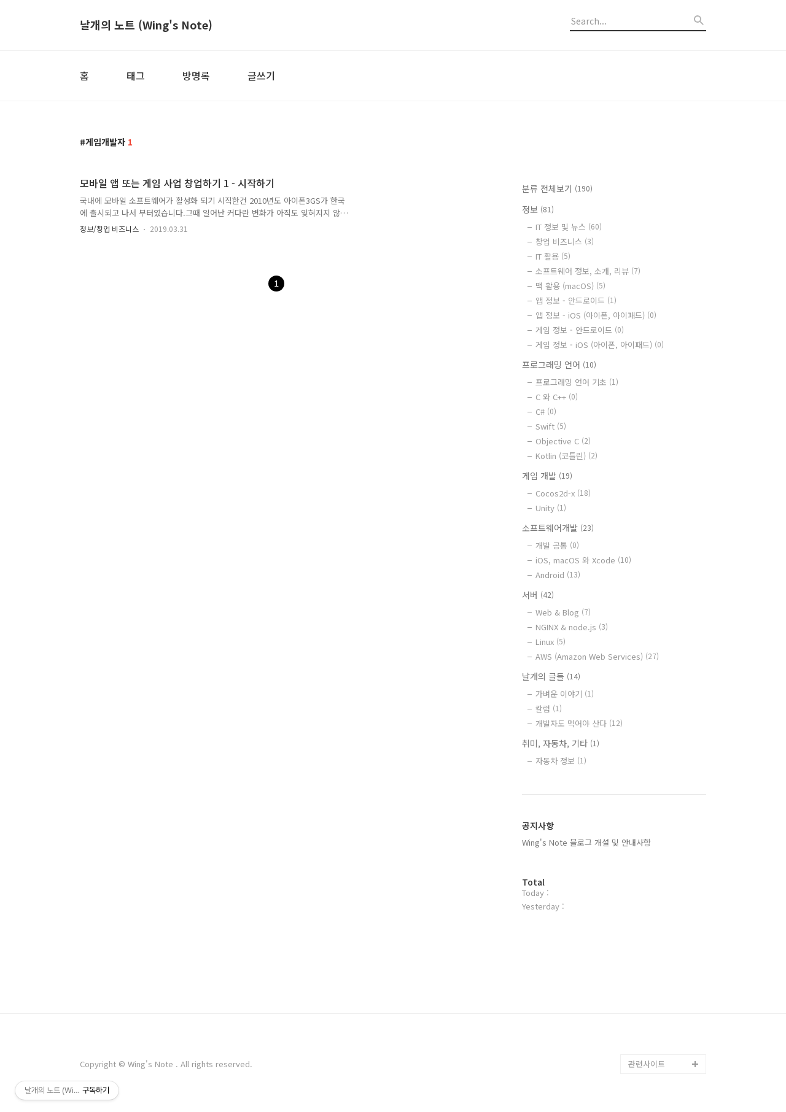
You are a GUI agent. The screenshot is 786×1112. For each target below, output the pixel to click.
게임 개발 (547, 475)
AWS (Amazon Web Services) (597, 656)
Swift (550, 426)
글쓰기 (261, 75)
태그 (135, 75)
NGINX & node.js (571, 627)
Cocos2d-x (563, 493)
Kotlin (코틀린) (566, 455)
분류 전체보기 (557, 188)
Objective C (563, 441)
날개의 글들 (551, 676)
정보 (538, 209)
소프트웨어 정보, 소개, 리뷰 (587, 271)
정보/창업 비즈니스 (109, 228)
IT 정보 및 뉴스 (568, 227)
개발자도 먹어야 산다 (579, 723)
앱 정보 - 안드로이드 (576, 300)
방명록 (196, 75)
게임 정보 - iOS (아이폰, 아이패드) (599, 344)
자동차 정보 (560, 760)
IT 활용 (552, 256)
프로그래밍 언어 (559, 364)
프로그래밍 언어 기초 (576, 382)
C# (545, 411)
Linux (550, 641)
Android (557, 575)
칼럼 (548, 708)
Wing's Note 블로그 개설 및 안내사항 (586, 842)
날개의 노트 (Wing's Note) (146, 25)
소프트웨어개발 (558, 528)
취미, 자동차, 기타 (560, 743)
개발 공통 (557, 545)
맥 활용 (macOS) (570, 286)
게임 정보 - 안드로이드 (579, 330)
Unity (550, 508)
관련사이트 (646, 1064)
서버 (538, 595)
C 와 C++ (556, 397)
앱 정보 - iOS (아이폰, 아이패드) (595, 315)
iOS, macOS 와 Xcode (583, 560)
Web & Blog (563, 612)
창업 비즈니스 (564, 241)
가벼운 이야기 (564, 694)
